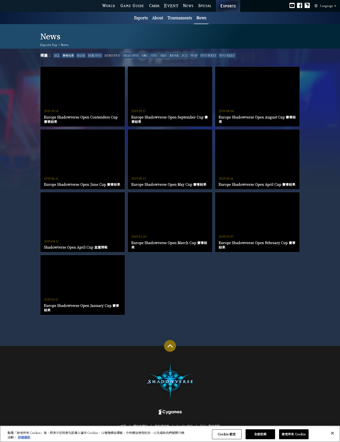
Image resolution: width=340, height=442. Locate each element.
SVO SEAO (227, 55)
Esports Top (48, 44)
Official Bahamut (307, 5)
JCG (184, 55)
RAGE (81, 55)
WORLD (108, 5)
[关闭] (332, 433)
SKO (163, 55)
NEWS (188, 5)
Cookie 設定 (227, 434)
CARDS (154, 5)
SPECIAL (204, 5)
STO (154, 55)
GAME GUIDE (132, 5)
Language (319, 5)
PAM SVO (95, 55)
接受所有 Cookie (294, 434)
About (157, 18)
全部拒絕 (260, 434)
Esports (141, 18)
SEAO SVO (131, 55)
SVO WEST (208, 55)
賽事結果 (68, 55)
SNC (145, 55)
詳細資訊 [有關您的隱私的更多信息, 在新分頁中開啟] (24, 437)
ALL (57, 55)
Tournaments (179, 18)
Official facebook (299, 5)
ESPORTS (228, 1)
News (201, 18)
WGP (194, 55)
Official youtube (292, 5)
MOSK (174, 55)
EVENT (171, 5)
